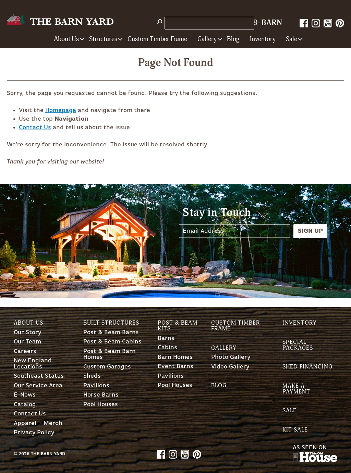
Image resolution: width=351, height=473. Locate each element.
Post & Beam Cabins (112, 342)
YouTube (328, 23)
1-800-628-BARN (249, 22)
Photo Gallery (230, 357)
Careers (25, 351)
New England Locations (33, 364)
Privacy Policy (34, 433)
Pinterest (340, 23)
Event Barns (175, 366)
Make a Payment (296, 389)
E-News (25, 395)
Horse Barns (101, 395)
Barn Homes (175, 357)
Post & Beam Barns (111, 333)
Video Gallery (230, 367)
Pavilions (96, 386)
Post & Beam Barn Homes (109, 355)
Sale (289, 410)
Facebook (304, 23)
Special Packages (297, 345)
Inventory (263, 39)
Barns (166, 338)
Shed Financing (307, 366)
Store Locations (189, 23)
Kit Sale (295, 430)
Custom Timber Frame (157, 39)
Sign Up (310, 231)
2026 (24, 454)
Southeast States (39, 376)
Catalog (25, 405)
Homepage (60, 110)
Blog (233, 39)
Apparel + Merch (38, 423)
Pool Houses (100, 405)
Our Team (27, 342)
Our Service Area (38, 386)
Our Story (27, 333)
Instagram (316, 23)
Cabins (167, 348)
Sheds (92, 376)
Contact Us (35, 127)
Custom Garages (107, 367)
